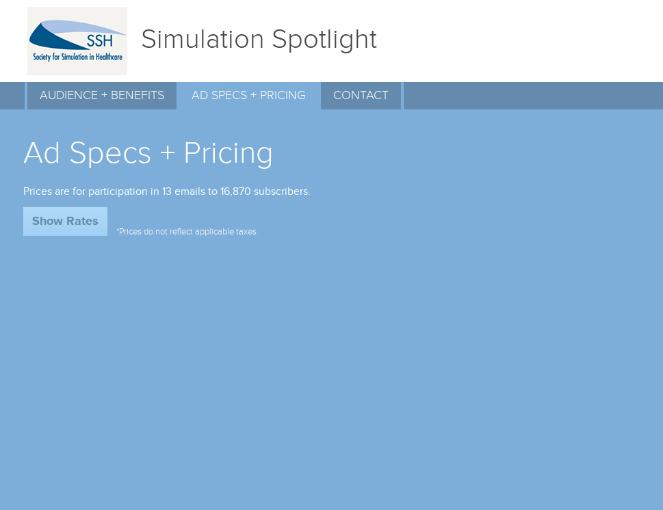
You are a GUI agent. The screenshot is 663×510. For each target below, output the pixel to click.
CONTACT (361, 95)
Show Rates (65, 221)
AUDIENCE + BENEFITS (102, 95)
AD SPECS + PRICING (249, 95)
